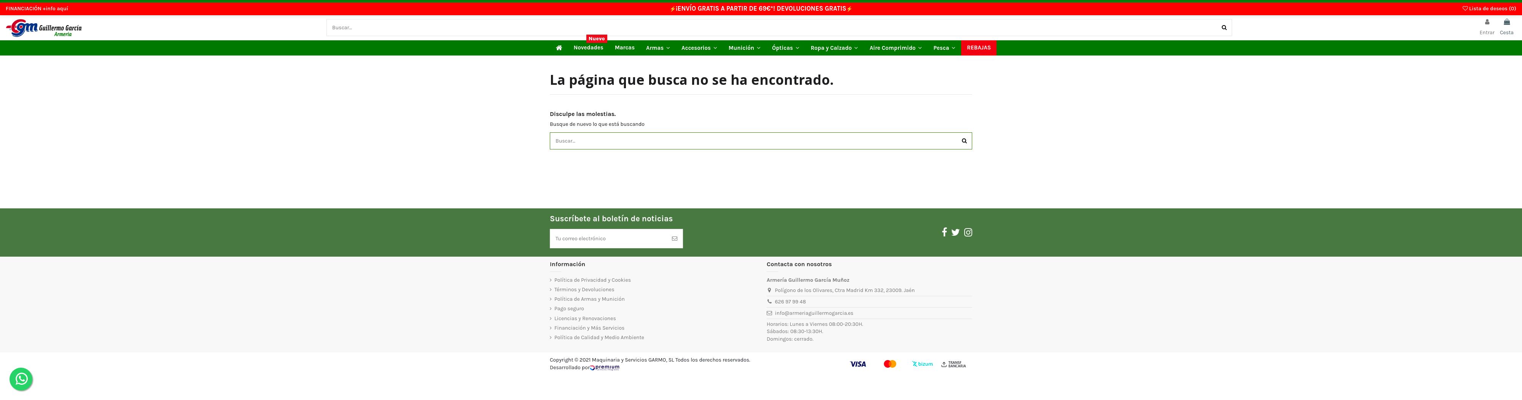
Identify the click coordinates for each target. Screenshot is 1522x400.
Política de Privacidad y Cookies (592, 280)
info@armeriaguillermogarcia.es (814, 313)
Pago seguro (569, 308)
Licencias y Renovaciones (585, 318)
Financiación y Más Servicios (589, 328)
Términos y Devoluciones (584, 289)
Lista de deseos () (1489, 8)
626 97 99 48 (790, 301)
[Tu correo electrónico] (608, 238)
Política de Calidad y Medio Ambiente (599, 337)
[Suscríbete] (675, 238)
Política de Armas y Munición (589, 299)
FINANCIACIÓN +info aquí (37, 8)
